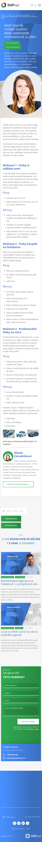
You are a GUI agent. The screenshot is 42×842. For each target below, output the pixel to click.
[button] (39, 5)
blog (10, 15)
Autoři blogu (11, 525)
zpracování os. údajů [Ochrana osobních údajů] (32, 729)
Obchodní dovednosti (23, 15)
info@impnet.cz (9, 817)
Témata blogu (11, 519)
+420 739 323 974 (32, 817)
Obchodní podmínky (18, 829)
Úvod (2, 15)
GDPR (28, 829)
